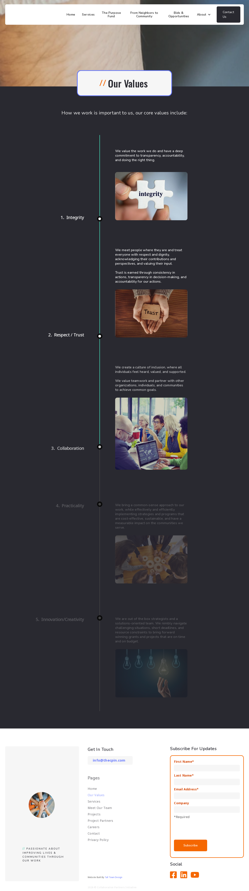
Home (71, 14)
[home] (36, 14)
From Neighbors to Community (144, 14)
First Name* (184, 761)
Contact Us (228, 14)
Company (181, 803)
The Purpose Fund (111, 14)
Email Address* (186, 789)
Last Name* (184, 775)
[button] (205, 14)
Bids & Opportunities (178, 14)
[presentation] (200, 827)
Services (88, 14)
